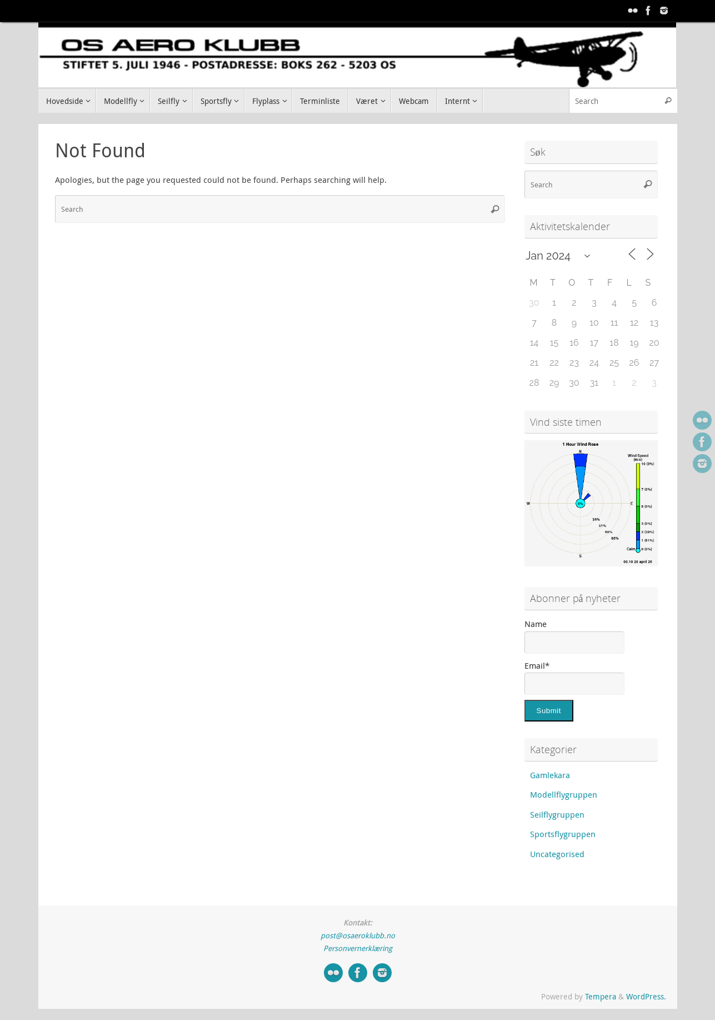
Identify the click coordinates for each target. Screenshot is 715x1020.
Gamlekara (550, 774)
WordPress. (646, 997)
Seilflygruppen (557, 814)
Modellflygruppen (563, 794)
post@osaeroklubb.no (358, 936)
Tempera (600, 997)
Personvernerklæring (357, 948)
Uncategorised (557, 853)
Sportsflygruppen (563, 833)
